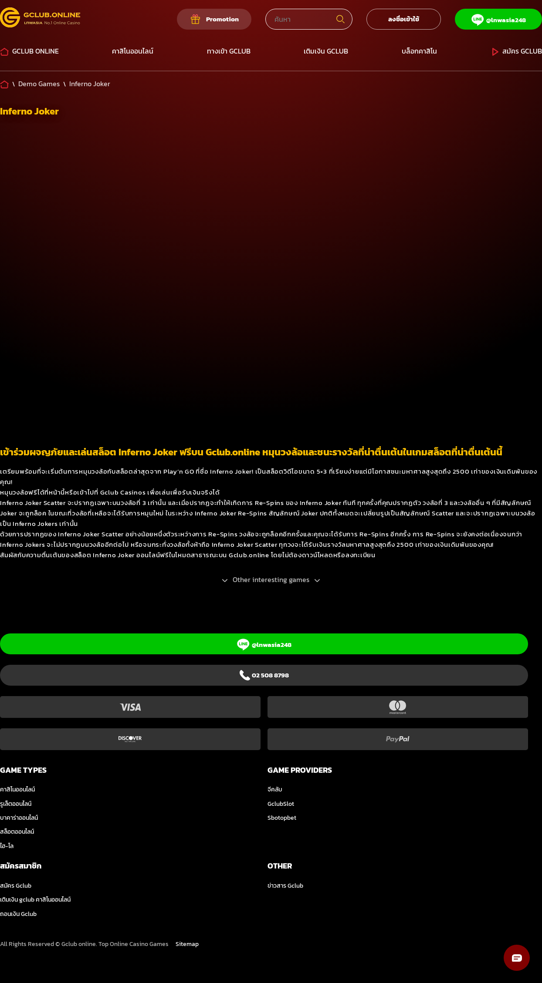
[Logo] (40, 19)
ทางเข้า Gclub (229, 51)
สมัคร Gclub (516, 51)
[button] (517, 958)
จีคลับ (275, 789)
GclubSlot (281, 803)
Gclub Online (29, 51)
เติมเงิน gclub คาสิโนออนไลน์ (35, 899)
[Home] (4, 83)
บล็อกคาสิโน (419, 51)
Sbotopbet (282, 817)
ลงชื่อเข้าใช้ (403, 19)
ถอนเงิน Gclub (18, 914)
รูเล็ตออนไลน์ (15, 803)
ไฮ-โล (7, 846)
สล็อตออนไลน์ (17, 831)
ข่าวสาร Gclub (285, 885)
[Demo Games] (39, 83)
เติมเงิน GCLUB (326, 51)
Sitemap (187, 944)
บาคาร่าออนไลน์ (19, 817)
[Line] (498, 19)
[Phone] (264, 675)
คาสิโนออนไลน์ (132, 51)
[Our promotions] (214, 19)
